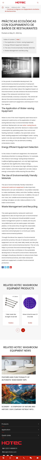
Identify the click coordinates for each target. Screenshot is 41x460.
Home (7, 7)
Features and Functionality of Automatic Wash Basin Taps (9, 386)
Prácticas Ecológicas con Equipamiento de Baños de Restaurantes (22, 10)
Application (6, 409)
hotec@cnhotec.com (12, 431)
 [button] (18, 346)
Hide (17, 39)
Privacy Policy (25, 448)
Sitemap (13, 448)
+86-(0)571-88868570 (12, 428)
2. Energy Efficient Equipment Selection (16, 45)
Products (5, 403)
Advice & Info (15, 7)
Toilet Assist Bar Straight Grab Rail (11, 331)
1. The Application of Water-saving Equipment (18, 42)
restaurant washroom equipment (13, 198)
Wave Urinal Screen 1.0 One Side (30, 331)
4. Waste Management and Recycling (15, 51)
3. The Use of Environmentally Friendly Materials (19, 48)
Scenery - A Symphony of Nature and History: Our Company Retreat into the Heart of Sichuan (30, 386)
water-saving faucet (29, 127)
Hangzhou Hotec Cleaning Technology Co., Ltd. (25, 444)
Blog (23, 7)
